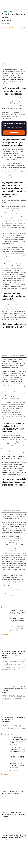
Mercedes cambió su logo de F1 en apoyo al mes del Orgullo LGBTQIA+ (13, 836)
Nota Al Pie (3, 692)
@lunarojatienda (21, 590)
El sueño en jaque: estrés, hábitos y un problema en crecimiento (17, 620)
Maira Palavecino (5, 721)
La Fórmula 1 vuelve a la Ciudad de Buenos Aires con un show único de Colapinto (13, 689)
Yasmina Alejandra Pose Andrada (13, 32)
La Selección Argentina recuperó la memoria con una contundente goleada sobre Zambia (13, 653)
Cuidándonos (7, 11)
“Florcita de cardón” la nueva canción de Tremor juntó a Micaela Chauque (13, 814)
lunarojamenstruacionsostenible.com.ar (12, 596)
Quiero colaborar (14, 132)
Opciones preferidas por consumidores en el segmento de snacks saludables (18, 612)
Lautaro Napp (4, 657)
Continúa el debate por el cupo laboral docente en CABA (12, 792)
